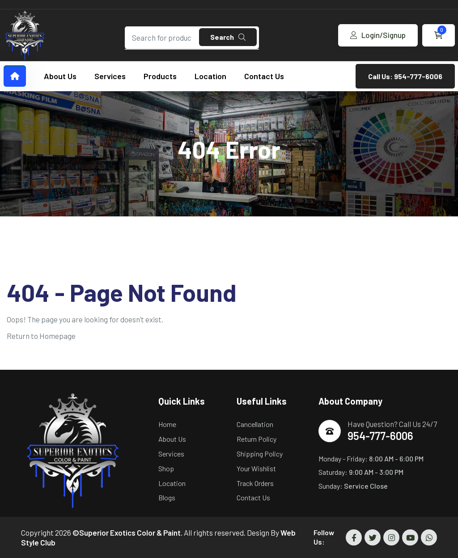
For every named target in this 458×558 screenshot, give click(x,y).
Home (167, 424)
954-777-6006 (380, 435)
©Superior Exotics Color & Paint (126, 532)
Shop (166, 468)
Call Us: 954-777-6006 (405, 76)
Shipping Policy (260, 453)
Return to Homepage (41, 335)
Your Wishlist (256, 468)
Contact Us (264, 76)
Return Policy (256, 439)
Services (110, 76)
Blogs (166, 497)
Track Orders (255, 483)
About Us (60, 76)
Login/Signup (378, 34)
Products (160, 76)
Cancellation (255, 424)
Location (210, 76)
